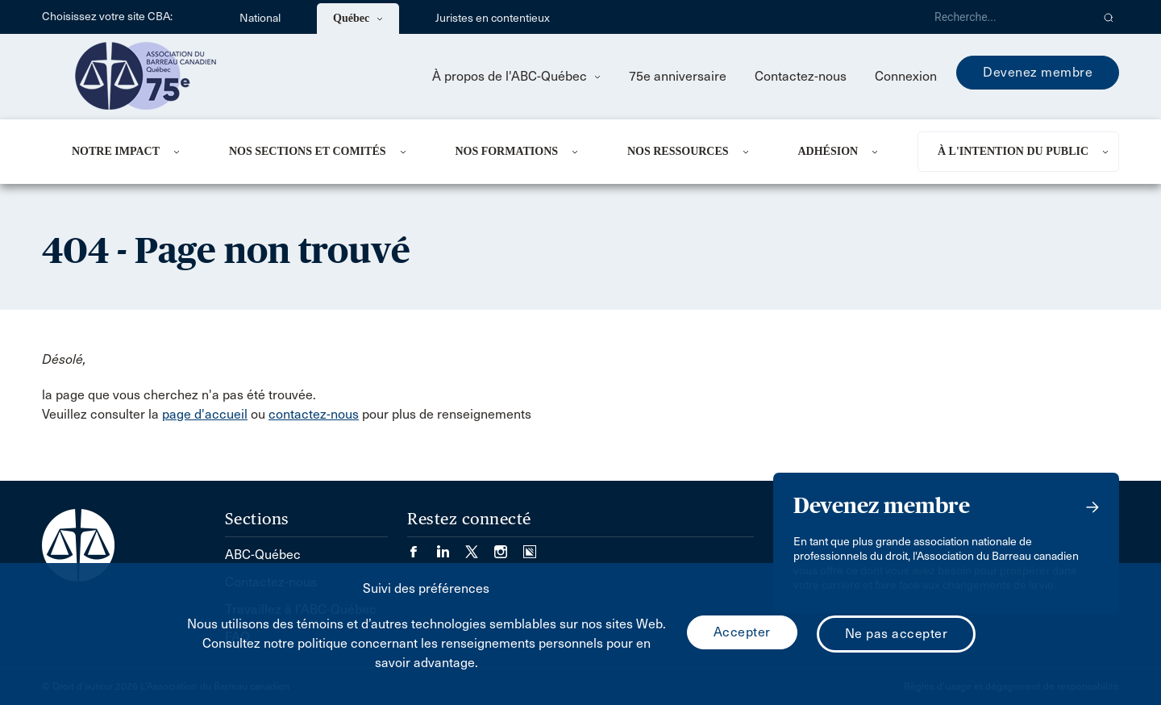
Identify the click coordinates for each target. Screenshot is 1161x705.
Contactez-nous (801, 76)
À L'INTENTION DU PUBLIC (1013, 151)
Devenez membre (1037, 72)
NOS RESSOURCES (678, 151)
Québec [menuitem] (358, 18)
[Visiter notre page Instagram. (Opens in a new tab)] (508, 546)
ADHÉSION (827, 151)
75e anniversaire (677, 76)
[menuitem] (130, 151)
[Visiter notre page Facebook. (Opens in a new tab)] (421, 546)
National (260, 18)
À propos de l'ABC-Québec (516, 76)
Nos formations (506, 151)
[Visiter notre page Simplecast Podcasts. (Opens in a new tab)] (529, 546)
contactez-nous (313, 414)
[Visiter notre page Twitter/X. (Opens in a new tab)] (479, 546)
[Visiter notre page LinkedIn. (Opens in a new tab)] (450, 546)
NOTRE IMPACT (116, 151)
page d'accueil (205, 414)
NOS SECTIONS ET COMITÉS (307, 151)
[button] (1109, 17)
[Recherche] (1006, 17)
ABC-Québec (263, 554)
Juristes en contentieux (492, 18)
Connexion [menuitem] (906, 76)
